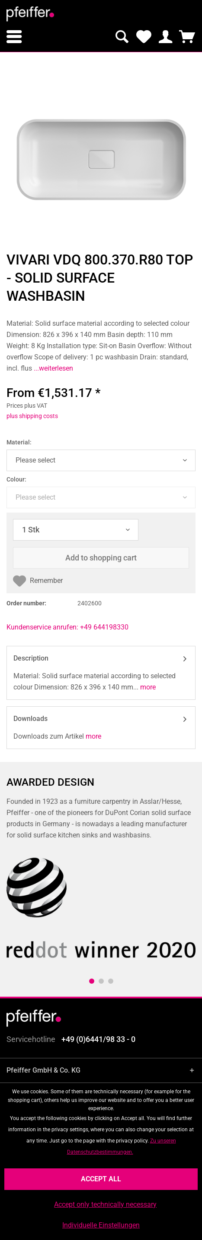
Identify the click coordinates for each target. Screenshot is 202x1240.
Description (30, 658)
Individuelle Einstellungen (101, 1225)
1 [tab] (91, 981)
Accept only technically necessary (105, 1204)
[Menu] (14, 36)
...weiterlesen (52, 368)
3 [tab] (110, 981)
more (147, 687)
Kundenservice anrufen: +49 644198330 (67, 627)
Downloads (30, 718)
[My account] (165, 36)
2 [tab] (101, 981)
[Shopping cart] (187, 36)
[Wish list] (143, 36)
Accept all (101, 1179)
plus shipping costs (32, 415)
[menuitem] (14, 36)
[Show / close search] (122, 36)
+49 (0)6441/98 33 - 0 (98, 1039)
